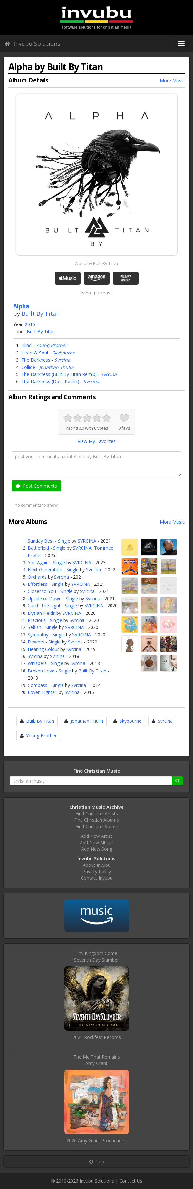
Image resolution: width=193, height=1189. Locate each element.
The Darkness (35, 360)
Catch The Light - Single (52, 606)
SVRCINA (87, 541)
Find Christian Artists (96, 813)
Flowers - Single (44, 642)
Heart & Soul (34, 353)
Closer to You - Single (50, 591)
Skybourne (63, 353)
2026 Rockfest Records (96, 1037)
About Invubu (97, 865)
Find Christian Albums (96, 820)
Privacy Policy (96, 871)
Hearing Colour (43, 649)
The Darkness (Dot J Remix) (50, 381)
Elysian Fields (41, 613)
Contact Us (130, 1181)
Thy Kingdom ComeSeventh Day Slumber (96, 956)
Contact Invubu (96, 878)
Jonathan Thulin (56, 367)
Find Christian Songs (96, 826)
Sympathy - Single (46, 635)
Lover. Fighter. (42, 692)
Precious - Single (45, 620)
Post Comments (36, 486)
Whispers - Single (45, 663)
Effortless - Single (46, 584)
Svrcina (62, 360)
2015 (30, 324)
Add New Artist (96, 836)
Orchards (37, 577)
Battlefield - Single (46, 548)
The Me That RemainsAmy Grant (96, 1060)
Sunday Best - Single (49, 541)
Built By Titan (41, 313)
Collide (28, 367)
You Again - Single (46, 562)
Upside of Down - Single (53, 598)
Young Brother (51, 345)
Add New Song (96, 849)
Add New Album (96, 842)
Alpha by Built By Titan (96, 263)
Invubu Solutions (32, 43)
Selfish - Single (43, 627)
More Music (172, 80)
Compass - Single (46, 685)
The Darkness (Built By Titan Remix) (59, 374)
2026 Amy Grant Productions (96, 1140)
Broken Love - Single (49, 671)
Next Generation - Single (53, 569)
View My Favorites (97, 441)
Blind (26, 345)
